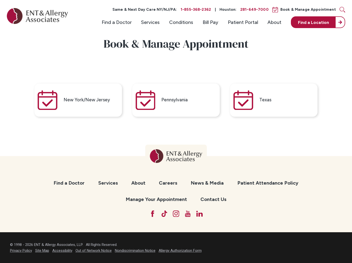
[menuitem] (117, 22)
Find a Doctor (117, 22)
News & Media (207, 183)
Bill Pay (210, 22)
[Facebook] (152, 213)
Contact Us (213, 199)
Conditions (181, 22)
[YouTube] (188, 213)
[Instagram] (176, 213)
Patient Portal (243, 22)
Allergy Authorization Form (180, 250)
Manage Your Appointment (156, 199)
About (274, 22)
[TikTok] (164, 213)
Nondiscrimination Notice (135, 250)
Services (150, 22)
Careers (168, 183)
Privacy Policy (21, 250)
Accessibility (62, 250)
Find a (313, 22)
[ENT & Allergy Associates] (37, 16)
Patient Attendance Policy (267, 183)
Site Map (42, 250)
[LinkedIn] (199, 213)
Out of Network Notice (94, 250)
